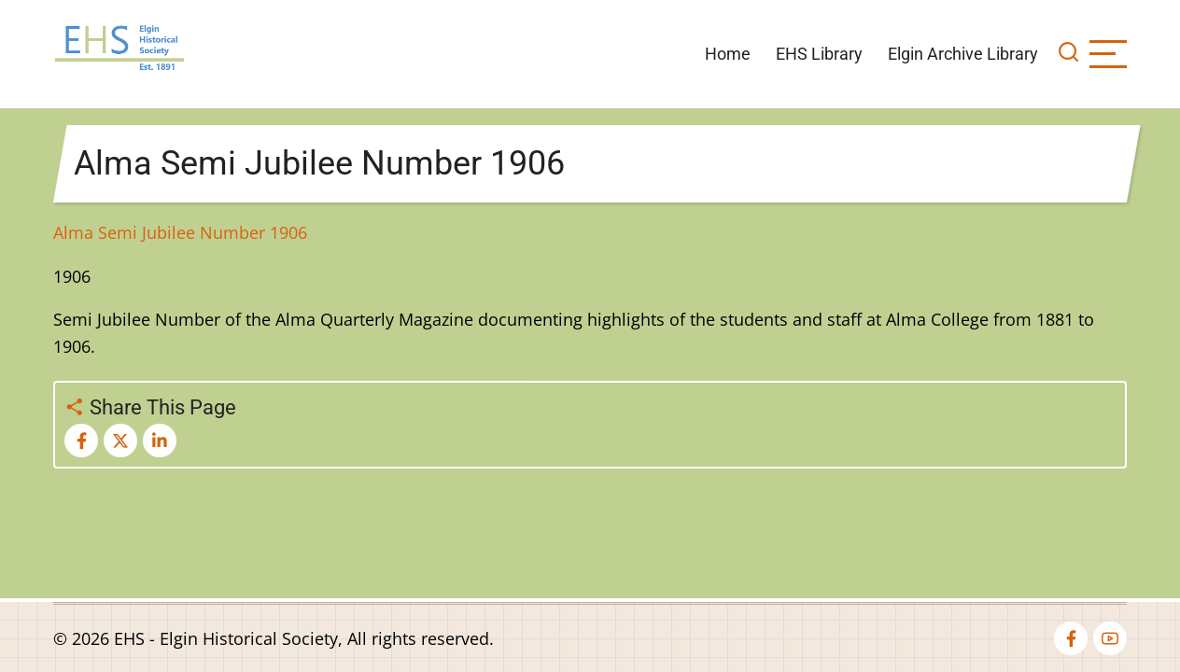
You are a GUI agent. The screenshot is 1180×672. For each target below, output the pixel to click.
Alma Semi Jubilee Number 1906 (180, 232)
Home (728, 53)
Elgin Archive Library (963, 53)
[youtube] (1110, 638)
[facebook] (1071, 638)
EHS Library (819, 53)
